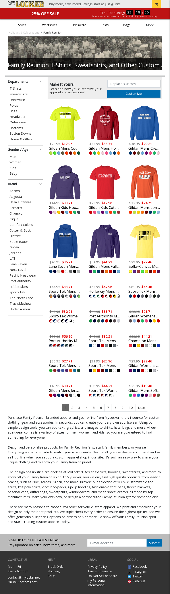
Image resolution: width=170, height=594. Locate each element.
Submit (154, 543)
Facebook (137, 566)
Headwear (18, 117)
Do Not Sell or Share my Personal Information (102, 580)
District (15, 236)
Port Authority (20, 281)
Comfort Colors (21, 224)
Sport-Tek (17, 292)
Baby (13, 173)
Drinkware (78, 25)
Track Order (56, 566)
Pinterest (136, 581)
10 (131, 407)
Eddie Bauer (19, 241)
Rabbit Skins (19, 287)
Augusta (16, 196)
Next (141, 407)
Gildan (14, 247)
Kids (13, 168)
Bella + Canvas (20, 202)
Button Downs (20, 133)
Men (13, 156)
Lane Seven (18, 264)
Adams (15, 191)
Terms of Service (99, 571)
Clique (14, 219)
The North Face (21, 298)
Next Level (18, 270)
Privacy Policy (97, 566)
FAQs (51, 576)
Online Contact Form (23, 582)
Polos (104, 25)
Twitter (135, 576)
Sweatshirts (49, 25)
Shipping (54, 571)
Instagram (137, 571)
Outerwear (18, 122)
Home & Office (21, 139)
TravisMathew (20, 303)
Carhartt (16, 208)
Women (15, 162)
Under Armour (20, 309)
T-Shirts (20, 25)
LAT (12, 258)
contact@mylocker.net (24, 577)
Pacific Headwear (23, 275)
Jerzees (15, 253)
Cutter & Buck (20, 230)
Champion (17, 213)
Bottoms (16, 128)
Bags (126, 25)
